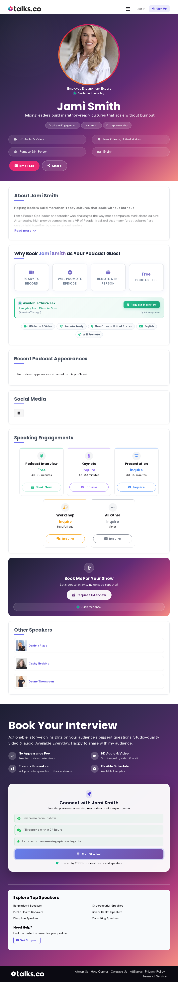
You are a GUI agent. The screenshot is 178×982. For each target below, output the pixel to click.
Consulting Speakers (105, 918)
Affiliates (136, 971)
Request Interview (141, 308)
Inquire (89, 490)
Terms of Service (154, 976)
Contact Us (119, 971)
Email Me (24, 165)
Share (54, 165)
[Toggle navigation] (128, 9)
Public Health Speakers (28, 912)
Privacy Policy (155, 971)
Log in (141, 9)
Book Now (41, 490)
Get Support (27, 940)
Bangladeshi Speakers (27, 905)
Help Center (99, 971)
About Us (82, 971)
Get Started (89, 854)
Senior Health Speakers (107, 912)
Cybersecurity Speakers (107, 905)
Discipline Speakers (26, 918)
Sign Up (159, 9)
